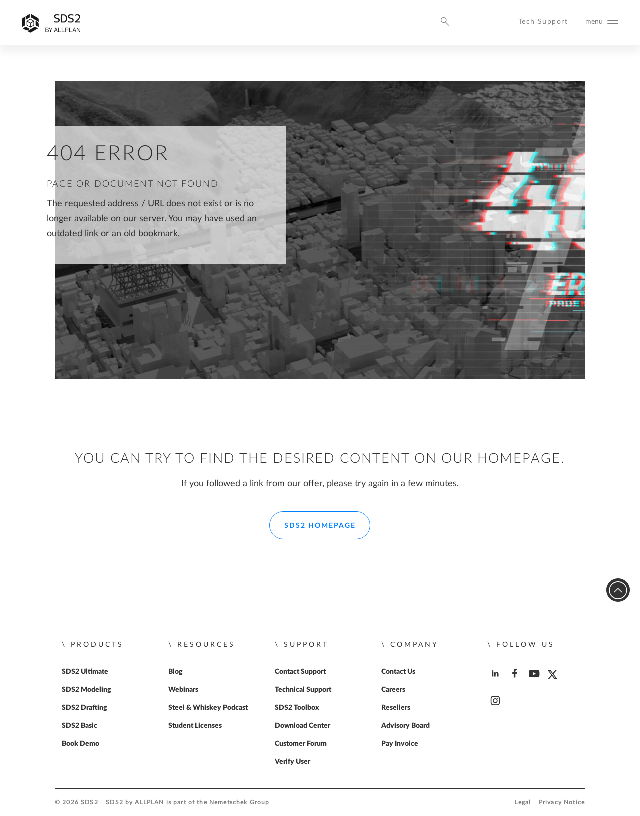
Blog (175, 671)
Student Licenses (195, 725)
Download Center (302, 725)
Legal (523, 802)
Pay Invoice (400, 743)
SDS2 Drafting (85, 707)
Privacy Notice (562, 802)
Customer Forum (301, 743)
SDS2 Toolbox (297, 707)
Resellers (396, 707)
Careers (394, 689)
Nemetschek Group (240, 802)
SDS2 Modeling (87, 689)
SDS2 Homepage (320, 525)
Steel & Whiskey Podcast (208, 707)
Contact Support (300, 671)
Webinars (183, 689)
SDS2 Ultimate (85, 671)
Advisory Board (406, 725)
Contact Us (399, 671)
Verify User (292, 761)
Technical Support (303, 689)
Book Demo (81, 743)
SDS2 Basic (80, 725)
